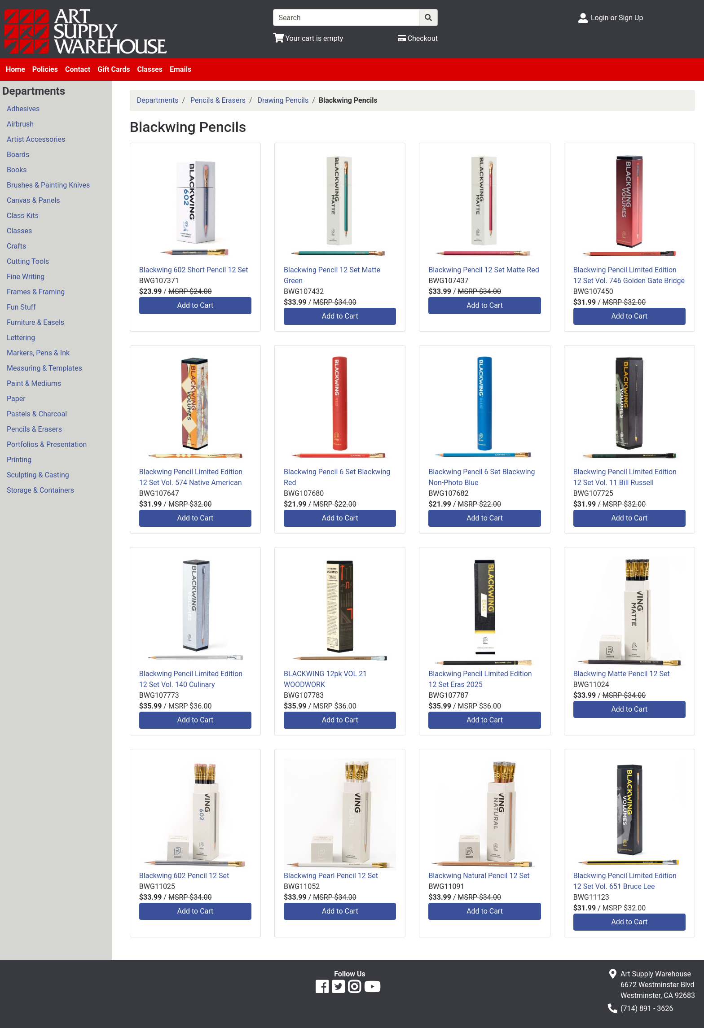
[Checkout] (418, 38)
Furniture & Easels (35, 322)
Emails (180, 69)
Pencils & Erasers (34, 429)
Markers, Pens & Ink (38, 353)
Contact (77, 69)
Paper (16, 398)
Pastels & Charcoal (37, 414)
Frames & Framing (36, 292)
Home (15, 69)
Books (17, 170)
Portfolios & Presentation (47, 444)
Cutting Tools (28, 261)
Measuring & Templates (44, 368)
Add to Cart (195, 305)
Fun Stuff (21, 307)
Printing (19, 459)
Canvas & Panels (33, 200)
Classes (150, 69)
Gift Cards (113, 69)
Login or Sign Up (617, 17)
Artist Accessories (36, 139)
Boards (18, 154)
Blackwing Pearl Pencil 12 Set (331, 875)
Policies (45, 69)
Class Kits (23, 215)
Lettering (21, 337)
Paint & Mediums (34, 383)
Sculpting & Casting (38, 475)
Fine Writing (25, 276)
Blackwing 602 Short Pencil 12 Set (193, 270)
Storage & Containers (40, 490)
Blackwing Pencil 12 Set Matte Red (483, 270)
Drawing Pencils (283, 100)
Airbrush (20, 124)
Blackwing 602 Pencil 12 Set (184, 875)
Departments (158, 100)
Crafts (16, 246)
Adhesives (23, 109)
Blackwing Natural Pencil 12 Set (478, 875)
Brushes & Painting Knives (48, 185)
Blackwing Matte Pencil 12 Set (621, 673)
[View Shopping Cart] (308, 38)
